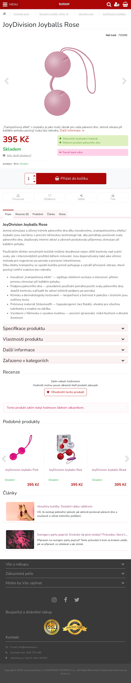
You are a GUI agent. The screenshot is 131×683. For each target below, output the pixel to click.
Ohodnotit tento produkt (65, 392)
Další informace (73, 130)
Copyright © (10, 670)
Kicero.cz (65, 673)
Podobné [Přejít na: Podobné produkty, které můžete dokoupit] (38, 214)
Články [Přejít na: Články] (51, 214)
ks (34, 178)
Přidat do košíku (71, 178)
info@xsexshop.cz (27, 647)
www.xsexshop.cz (33, 670)
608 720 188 (34, 652)
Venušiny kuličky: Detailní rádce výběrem (64, 506)
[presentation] (6, 81)
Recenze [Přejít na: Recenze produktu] (22, 214)
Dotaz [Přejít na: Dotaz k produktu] (62, 214)
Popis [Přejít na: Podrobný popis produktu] (8, 214)
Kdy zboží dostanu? (17, 155)
